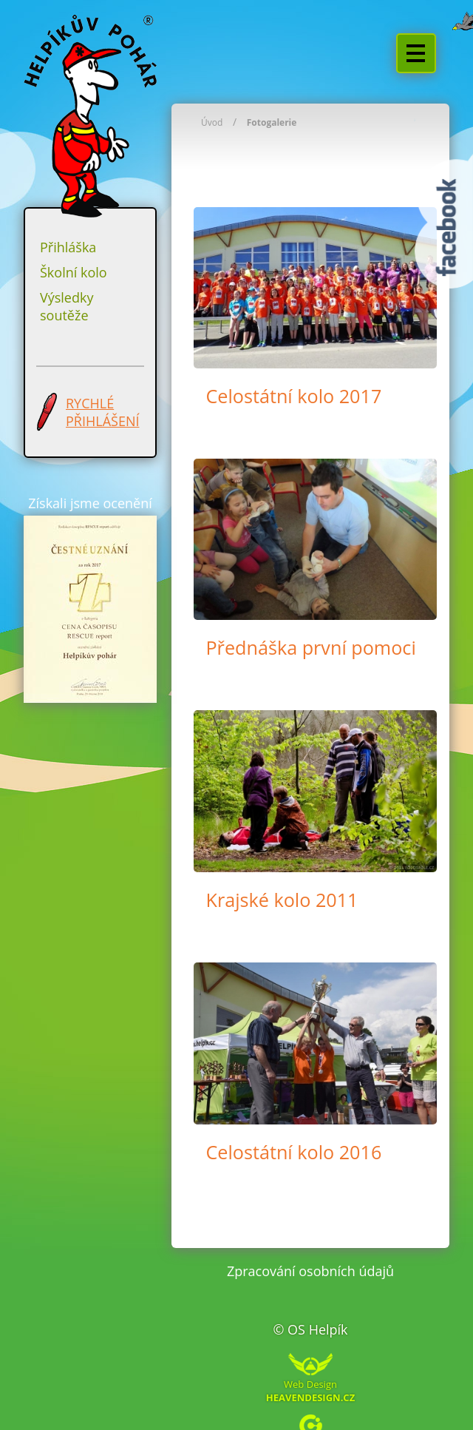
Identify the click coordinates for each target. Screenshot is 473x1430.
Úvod (211, 122)
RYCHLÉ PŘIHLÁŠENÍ (102, 412)
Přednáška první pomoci (310, 647)
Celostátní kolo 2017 (293, 395)
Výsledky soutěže (66, 306)
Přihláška (68, 247)
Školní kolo (73, 272)
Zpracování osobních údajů (310, 1271)
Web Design (310, 1390)
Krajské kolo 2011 (281, 899)
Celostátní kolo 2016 (293, 1151)
